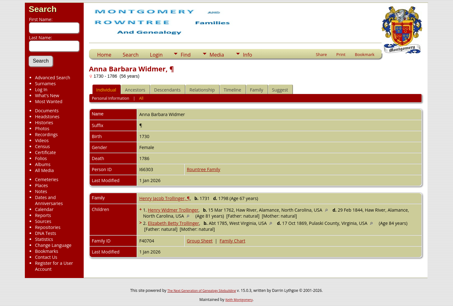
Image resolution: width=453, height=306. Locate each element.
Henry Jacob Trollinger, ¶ (164, 198)
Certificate (45, 152)
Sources (43, 221)
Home (104, 54)
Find (186, 54)
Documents (47, 111)
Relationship (202, 90)
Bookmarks (46, 251)
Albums (42, 164)
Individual (106, 90)
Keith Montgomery (239, 300)
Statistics (44, 239)
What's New (47, 95)
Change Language (53, 245)
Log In (41, 89)
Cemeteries (46, 179)
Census (42, 146)
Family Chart (232, 241)
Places (41, 185)
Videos (41, 140)
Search (43, 9)
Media (217, 54)
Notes (41, 191)
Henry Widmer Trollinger (173, 210)
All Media (44, 170)
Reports (43, 215)
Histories (44, 122)
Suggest (280, 90)
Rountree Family (203, 169)
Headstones (47, 117)
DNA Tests (45, 233)
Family (256, 90)
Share (321, 54)
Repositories (47, 227)
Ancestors (135, 90)
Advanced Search (52, 78)
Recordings (46, 134)
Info (247, 54)
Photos (42, 128)
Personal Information (110, 98)
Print (340, 54)
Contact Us (46, 257)
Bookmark (364, 54)
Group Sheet (200, 241)
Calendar (44, 209)
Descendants (167, 90)
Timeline (232, 90)
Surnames (45, 83)
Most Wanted (48, 101)
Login (156, 54)
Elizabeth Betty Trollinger (173, 223)
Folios (41, 158)
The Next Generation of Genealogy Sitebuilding (201, 290)
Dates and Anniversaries (49, 200)
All (141, 98)
